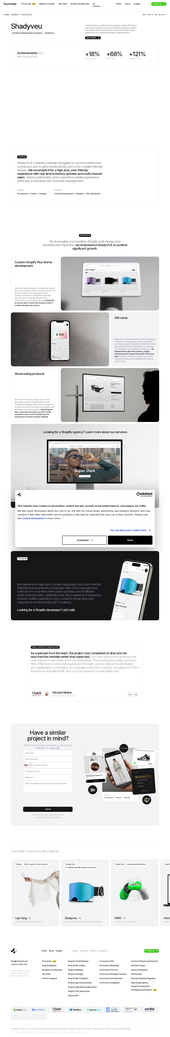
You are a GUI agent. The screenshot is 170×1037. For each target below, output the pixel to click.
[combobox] (28, 765)
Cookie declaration (124, 1029)
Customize (84, 540)
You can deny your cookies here (128, 530)
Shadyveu (27, 15)
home (6, 15)
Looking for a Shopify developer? (46, 610)
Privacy (114, 1029)
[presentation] (46, 799)
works (15, 15)
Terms (108, 1029)
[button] (130, 694)
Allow (130, 540)
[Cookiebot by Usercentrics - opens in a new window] (138, 494)
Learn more (93, 432)
